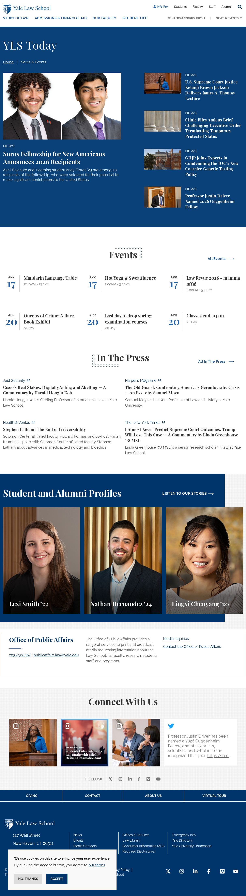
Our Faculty (105, 18)
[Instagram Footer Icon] (181, 872)
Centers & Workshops (185, 18)
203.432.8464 (20, 655)
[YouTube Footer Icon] (235, 872)
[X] (110, 779)
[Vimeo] (148, 779)
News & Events (227, 18)
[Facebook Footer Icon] (208, 872)
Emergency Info (184, 835)
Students (180, 7)
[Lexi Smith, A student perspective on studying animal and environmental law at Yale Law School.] (41, 560)
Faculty (198, 7)
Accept (56, 879)
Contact (92, 796)
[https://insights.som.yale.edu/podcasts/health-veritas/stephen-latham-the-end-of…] (62, 436)
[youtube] (158, 779)
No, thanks (28, 879)
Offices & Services (136, 835)
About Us (153, 796)
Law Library (131, 840)
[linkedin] (130, 779)
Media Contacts (85, 846)
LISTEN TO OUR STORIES (184, 493)
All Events (217, 258)
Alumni (226, 7)
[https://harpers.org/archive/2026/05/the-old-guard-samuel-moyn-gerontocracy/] (184, 394)
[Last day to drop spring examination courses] (123, 321)
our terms (97, 865)
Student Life (135, 18)
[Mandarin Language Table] (41, 283)
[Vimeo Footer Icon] (222, 872)
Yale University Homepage (192, 846)
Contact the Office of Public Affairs (192, 646)
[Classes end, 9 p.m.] (204, 321)
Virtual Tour (214, 796)
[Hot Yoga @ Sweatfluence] (123, 283)
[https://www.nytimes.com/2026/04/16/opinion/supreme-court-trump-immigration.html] (184, 439)
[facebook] (139, 779)
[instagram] (120, 779)
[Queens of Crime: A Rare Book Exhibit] (41, 321)
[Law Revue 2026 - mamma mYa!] (204, 283)
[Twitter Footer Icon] (168, 872)
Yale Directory (182, 840)
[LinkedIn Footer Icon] (195, 872)
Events (78, 840)
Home (8, 62)
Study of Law (16, 18)
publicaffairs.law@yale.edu (56, 655)
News (77, 835)
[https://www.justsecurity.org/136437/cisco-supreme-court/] (62, 394)
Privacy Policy (119, 870)
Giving (31, 796)
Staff (212, 7)
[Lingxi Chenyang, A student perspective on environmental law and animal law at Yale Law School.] (204, 560)
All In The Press (212, 361)
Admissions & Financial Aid (61, 18)
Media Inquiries (176, 638)
